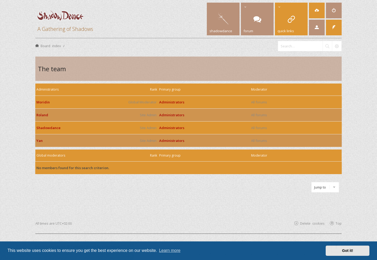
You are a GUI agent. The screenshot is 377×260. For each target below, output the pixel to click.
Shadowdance (48, 127)
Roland (42, 115)
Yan (39, 140)
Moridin (43, 102)
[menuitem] (317, 10)
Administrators (47, 89)
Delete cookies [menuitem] (312, 223)
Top (339, 223)
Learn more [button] (169, 250)
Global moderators (50, 155)
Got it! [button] (347, 250)
